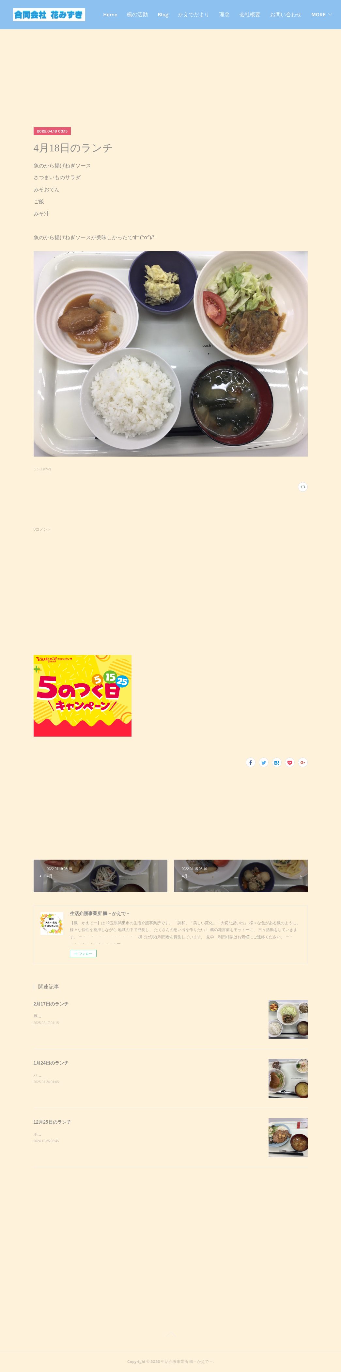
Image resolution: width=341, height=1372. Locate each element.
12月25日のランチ (52, 1122)
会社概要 (287, 14)
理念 (262, 14)
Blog (200, 14)
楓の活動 (174, 14)
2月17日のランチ (51, 1003)
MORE (315, 14)
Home (148, 14)
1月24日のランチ (51, 1063)
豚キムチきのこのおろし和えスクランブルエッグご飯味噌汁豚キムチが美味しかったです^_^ (115, 1016)
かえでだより (231, 14)
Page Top (170, 1335)
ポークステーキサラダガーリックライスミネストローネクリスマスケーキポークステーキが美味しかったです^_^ (132, 1134)
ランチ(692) (42, 469)
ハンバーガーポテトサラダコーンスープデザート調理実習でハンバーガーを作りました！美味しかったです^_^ (130, 1075)
